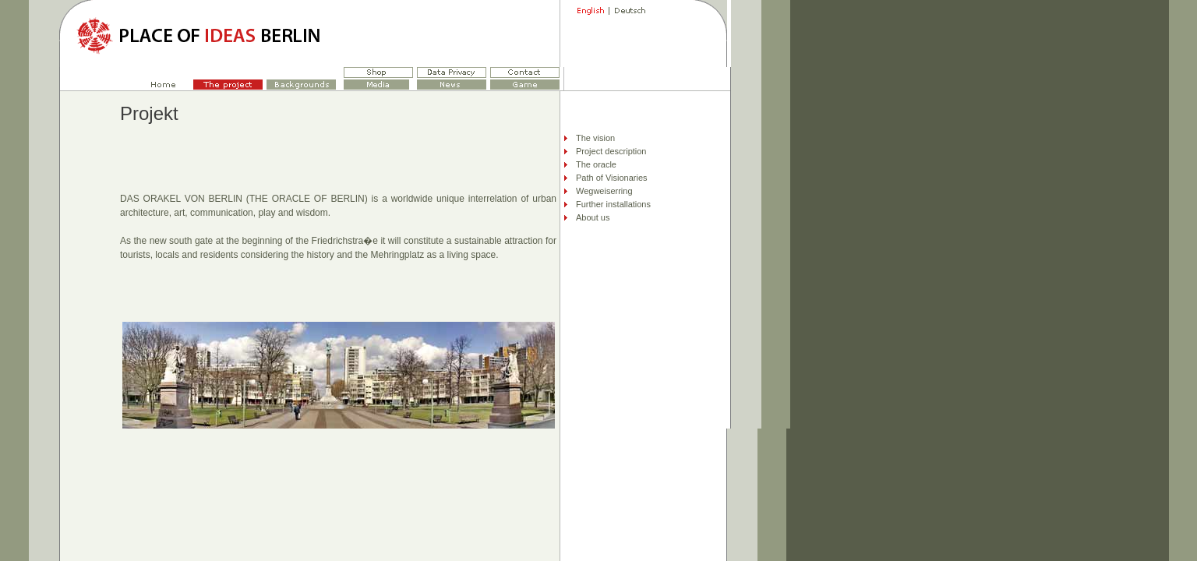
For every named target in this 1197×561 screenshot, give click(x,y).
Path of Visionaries (612, 177)
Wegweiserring (604, 191)
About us (592, 217)
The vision (595, 138)
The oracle (596, 164)
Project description (611, 151)
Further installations (613, 204)
